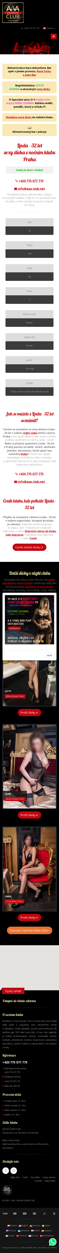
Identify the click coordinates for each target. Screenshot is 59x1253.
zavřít (49, 655)
